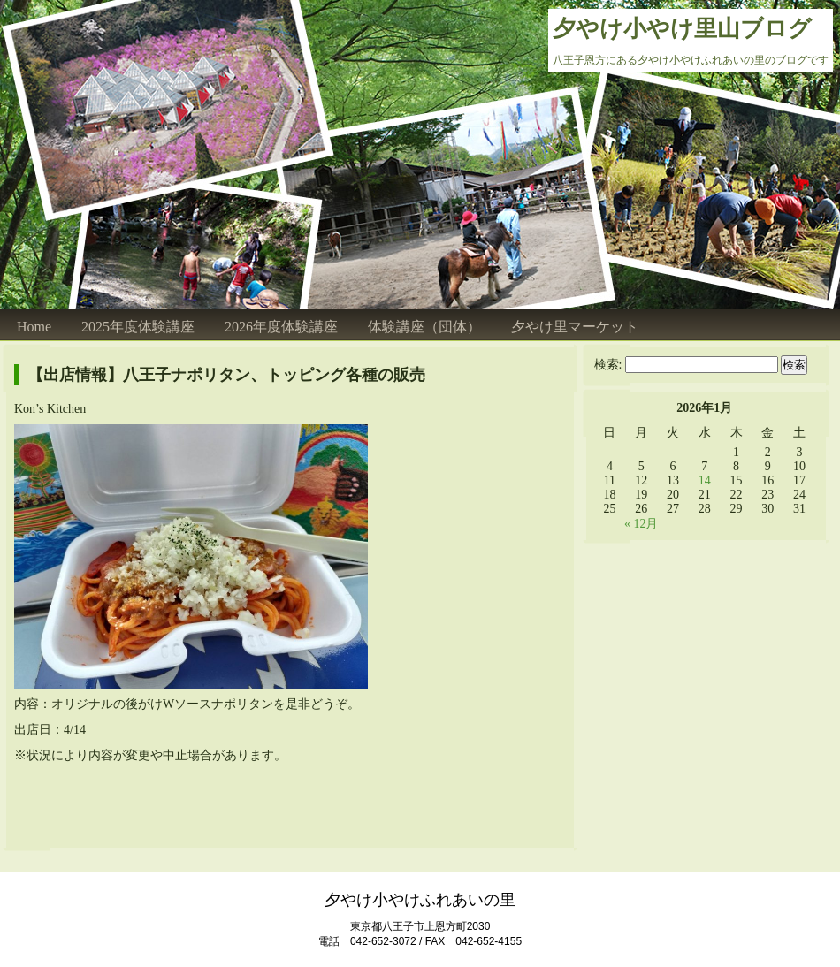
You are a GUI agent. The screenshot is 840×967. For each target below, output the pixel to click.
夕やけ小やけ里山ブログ (682, 29)
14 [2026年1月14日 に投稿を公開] (705, 480)
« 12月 (641, 523)
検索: (608, 364)
